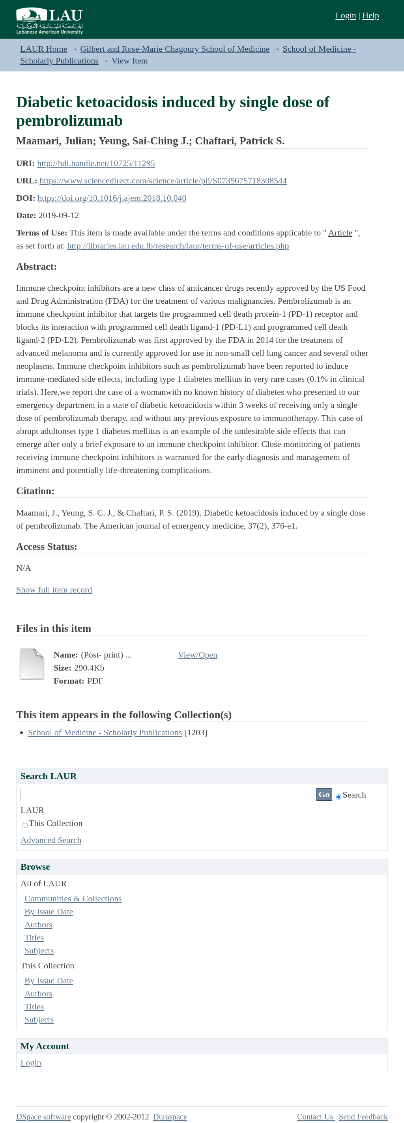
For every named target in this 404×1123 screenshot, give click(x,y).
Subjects (39, 950)
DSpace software (43, 1116)
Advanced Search (51, 840)
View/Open (197, 655)
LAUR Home (43, 49)
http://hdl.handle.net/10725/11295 (96, 163)
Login (345, 15)
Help (370, 15)
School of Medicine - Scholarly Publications (105, 732)
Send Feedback (363, 1116)
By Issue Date (48, 911)
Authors (38, 924)
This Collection (52, 823)
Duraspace (170, 1116)
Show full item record (54, 589)
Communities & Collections (73, 898)
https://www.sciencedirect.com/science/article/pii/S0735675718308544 (163, 180)
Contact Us (316, 1116)
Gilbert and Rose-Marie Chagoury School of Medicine (174, 49)
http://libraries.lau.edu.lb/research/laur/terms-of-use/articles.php (178, 245)
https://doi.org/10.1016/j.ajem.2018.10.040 (111, 198)
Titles (34, 937)
